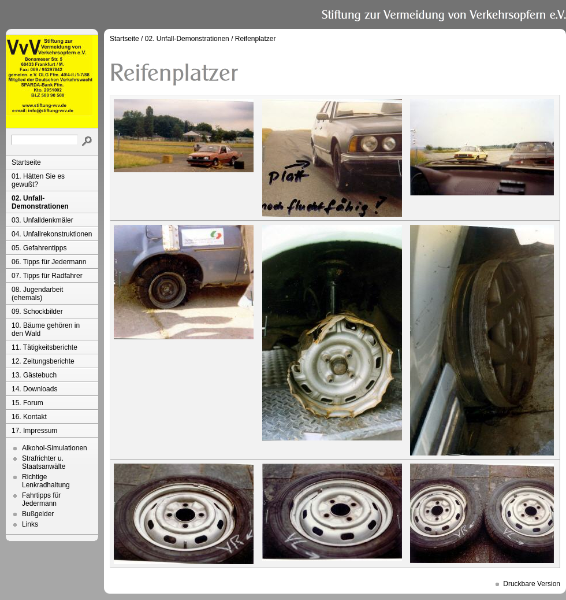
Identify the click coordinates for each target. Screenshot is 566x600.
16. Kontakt (29, 417)
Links (30, 524)
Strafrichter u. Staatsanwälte (43, 462)
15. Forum (27, 403)
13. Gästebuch (34, 375)
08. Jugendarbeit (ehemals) (37, 294)
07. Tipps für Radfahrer (47, 276)
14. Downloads (34, 389)
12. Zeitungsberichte (43, 361)
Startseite (26, 162)
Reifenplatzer (255, 39)
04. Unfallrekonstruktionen (52, 234)
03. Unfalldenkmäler (42, 220)
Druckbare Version (531, 584)
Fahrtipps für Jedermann (41, 499)
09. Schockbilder (37, 312)
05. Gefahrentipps (39, 248)
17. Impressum (34, 431)
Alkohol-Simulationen (54, 448)
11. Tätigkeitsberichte (44, 347)
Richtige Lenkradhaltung (46, 481)
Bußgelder (38, 514)
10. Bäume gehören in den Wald (46, 329)
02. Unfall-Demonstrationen (40, 202)
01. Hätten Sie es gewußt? (38, 180)
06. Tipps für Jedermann (49, 262)
